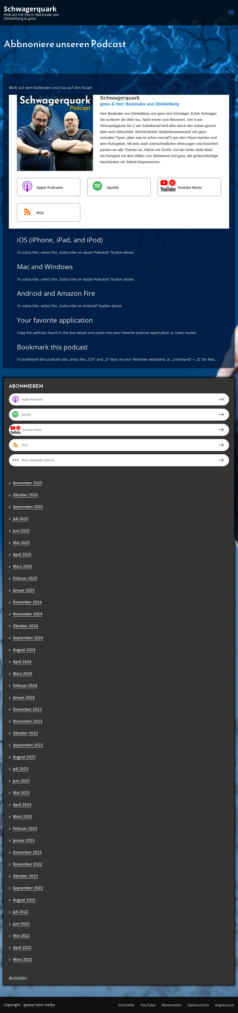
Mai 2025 (21, 542)
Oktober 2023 (25, 732)
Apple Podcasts (40, 187)
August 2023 (24, 756)
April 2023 (22, 804)
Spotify (103, 187)
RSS (31, 213)
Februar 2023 (25, 828)
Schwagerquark (30, 9)
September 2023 (28, 744)
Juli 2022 (20, 911)
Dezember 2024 (27, 601)
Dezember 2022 (27, 852)
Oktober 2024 (25, 625)
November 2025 (27, 482)
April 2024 (22, 661)
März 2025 (22, 566)
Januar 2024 (24, 697)
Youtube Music (180, 187)
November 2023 (27, 721)
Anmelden (18, 977)
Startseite (126, 1005)
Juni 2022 (21, 923)
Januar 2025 (24, 590)
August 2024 (24, 649)
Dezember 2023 (27, 709)
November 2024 (27, 613)
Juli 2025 (20, 518)
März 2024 (22, 673)
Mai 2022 (21, 935)
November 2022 (27, 864)
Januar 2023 (24, 840)
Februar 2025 (25, 578)
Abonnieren (172, 1005)
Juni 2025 (21, 530)
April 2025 (22, 554)
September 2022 (28, 887)
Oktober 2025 (25, 494)
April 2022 (22, 947)
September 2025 (28, 506)
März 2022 (22, 959)
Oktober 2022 (25, 875)
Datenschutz (198, 1005)
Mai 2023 (21, 792)
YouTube (148, 1005)
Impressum (224, 1005)
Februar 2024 (25, 685)
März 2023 (22, 816)
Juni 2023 (21, 780)
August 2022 (24, 899)
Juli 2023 (20, 768)
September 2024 (28, 637)
